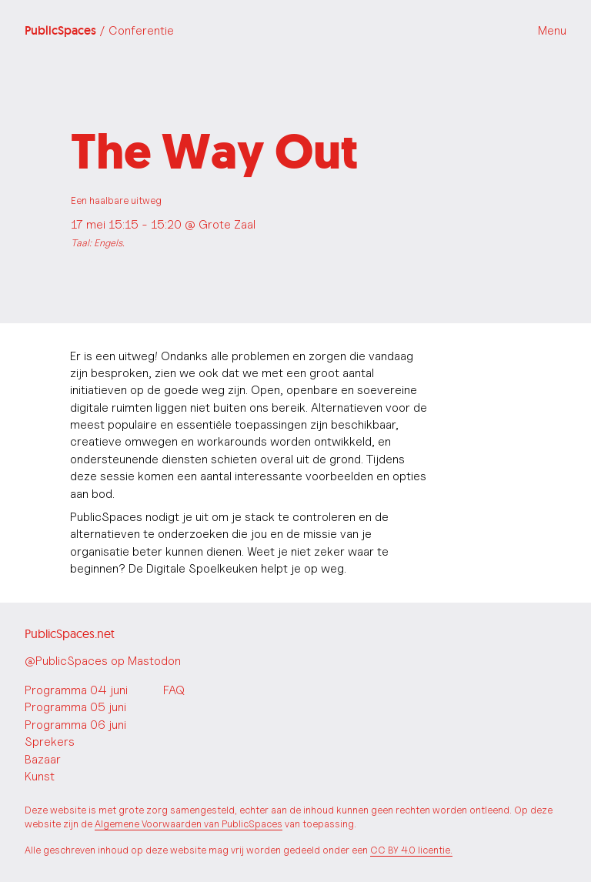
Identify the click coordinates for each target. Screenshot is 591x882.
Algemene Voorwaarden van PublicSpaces (188, 824)
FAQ (174, 690)
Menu (552, 30)
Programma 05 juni (75, 707)
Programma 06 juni (75, 724)
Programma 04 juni (76, 690)
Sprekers (50, 741)
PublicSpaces (99, 31)
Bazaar (43, 759)
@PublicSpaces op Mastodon (103, 660)
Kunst (40, 776)
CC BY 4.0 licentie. (411, 850)
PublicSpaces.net (70, 633)
